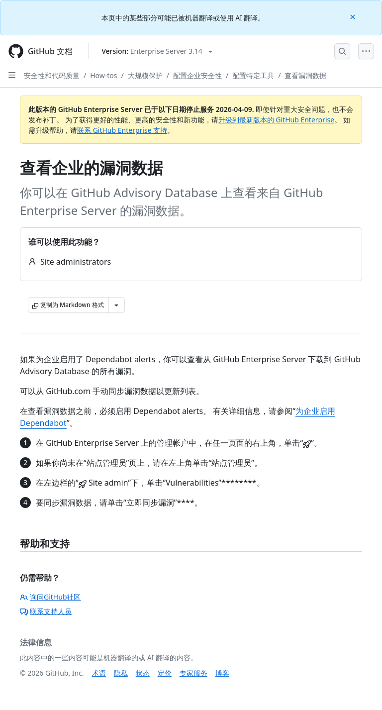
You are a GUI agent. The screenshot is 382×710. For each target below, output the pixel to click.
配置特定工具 (253, 75)
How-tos (103, 75)
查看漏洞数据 (305, 75)
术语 (99, 673)
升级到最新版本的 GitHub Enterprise (276, 119)
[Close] (354, 16)
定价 (165, 673)
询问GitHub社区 (50, 597)
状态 (143, 673)
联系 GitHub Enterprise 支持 (122, 130)
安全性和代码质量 (52, 75)
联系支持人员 (46, 611)
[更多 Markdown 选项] (116, 305)
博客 (222, 673)
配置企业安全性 (197, 75)
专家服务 (193, 673)
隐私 (121, 673)
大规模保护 (145, 75)
